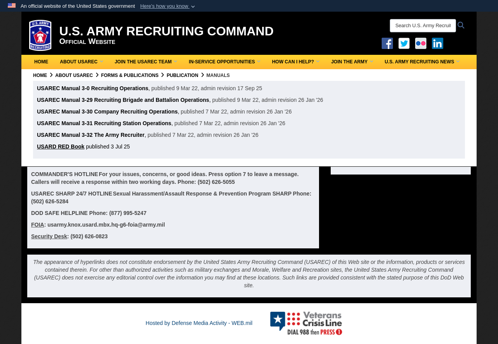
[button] (168, 6)
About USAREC (81, 62)
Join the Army (352, 62)
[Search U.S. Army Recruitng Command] (423, 25)
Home (41, 62)
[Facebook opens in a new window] (387, 43)
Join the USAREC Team (146, 62)
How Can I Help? (295, 62)
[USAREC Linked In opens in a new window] (439, 43)
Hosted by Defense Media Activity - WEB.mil (199, 323)
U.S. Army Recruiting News (422, 62)
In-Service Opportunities (224, 62)
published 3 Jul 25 (83, 146)
